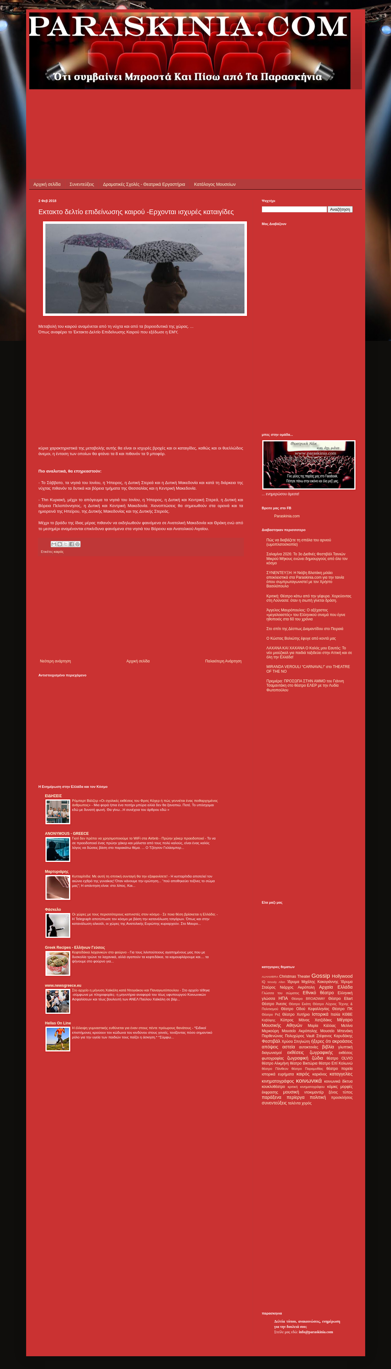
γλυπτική (345, 1047)
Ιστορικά (320, 1014)
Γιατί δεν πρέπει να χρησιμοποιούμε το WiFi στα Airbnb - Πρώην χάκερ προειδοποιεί (138, 838)
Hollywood (342, 976)
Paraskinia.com (287, 516)
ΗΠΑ (283, 998)
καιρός (58, 551)
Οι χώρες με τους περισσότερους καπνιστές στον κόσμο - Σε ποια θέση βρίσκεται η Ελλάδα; (144, 914)
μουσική (291, 1091)
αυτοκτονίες (308, 1047)
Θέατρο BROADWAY (308, 998)
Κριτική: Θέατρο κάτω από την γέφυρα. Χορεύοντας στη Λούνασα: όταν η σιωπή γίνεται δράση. (309, 598)
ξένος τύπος (341, 1092)
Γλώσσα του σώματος (281, 993)
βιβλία (328, 1046)
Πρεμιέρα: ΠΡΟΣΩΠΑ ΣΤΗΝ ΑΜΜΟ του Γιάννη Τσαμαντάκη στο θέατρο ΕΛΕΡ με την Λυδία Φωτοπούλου (305, 685)
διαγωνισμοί (272, 1053)
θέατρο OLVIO (340, 1058)
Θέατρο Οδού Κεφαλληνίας (305, 1009)
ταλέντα (294, 1103)
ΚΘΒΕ (347, 1014)
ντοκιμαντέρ (314, 1092)
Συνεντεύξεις (82, 184)
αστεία (288, 1046)
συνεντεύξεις (274, 1102)
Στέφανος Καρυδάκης (334, 1036)
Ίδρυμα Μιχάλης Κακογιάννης (312, 982)
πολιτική (318, 1097)
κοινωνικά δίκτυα (338, 1081)
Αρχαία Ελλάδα (336, 987)
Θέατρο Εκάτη (300, 1004)
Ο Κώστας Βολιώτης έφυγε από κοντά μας (301, 638)
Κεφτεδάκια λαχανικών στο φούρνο (100, 952)
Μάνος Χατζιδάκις (315, 1020)
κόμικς (332, 1086)
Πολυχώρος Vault (299, 1036)
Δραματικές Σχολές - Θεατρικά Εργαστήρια (144, 184)
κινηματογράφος (278, 1081)
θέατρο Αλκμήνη (275, 1063)
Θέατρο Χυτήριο (296, 1014)
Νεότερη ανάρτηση (55, 661)
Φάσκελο (53, 909)
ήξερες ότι (321, 1041)
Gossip (320, 975)
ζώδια (317, 1058)
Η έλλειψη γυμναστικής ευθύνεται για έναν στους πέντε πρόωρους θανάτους (132, 1028)
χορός (307, 1103)
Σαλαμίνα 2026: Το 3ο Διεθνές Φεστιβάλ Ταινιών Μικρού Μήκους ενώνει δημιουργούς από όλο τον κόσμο (307, 558)
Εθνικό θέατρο (318, 992)
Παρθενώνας (272, 1036)
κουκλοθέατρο (273, 1086)
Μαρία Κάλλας (322, 1025)
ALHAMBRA (270, 976)
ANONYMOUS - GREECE (67, 833)
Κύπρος (287, 1020)
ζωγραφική (297, 1058)
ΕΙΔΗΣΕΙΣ (53, 796)
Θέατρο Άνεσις (274, 1004)
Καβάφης (269, 1020)
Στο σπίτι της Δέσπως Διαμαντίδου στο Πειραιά (305, 629)
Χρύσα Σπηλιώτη (296, 1041)
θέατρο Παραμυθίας (307, 1068)
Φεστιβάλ (271, 1041)
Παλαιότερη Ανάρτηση (223, 661)
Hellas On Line (58, 1023)
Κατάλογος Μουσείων (215, 184)
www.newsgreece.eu (63, 985)
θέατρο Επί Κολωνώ (336, 1063)
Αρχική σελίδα (47, 184)
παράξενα (272, 1097)
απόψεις (270, 1046)
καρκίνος (319, 1074)
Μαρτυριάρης (57, 871)
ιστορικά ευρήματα (278, 1074)
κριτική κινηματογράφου (306, 1087)
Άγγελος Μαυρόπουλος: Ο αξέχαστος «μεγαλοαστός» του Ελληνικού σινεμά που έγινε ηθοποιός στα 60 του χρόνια (306, 614)
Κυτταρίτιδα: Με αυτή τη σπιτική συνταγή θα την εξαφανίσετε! (120, 876)
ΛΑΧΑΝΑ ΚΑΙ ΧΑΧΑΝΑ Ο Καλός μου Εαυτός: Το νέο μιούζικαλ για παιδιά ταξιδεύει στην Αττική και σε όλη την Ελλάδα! (309, 652)
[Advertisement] (152, 103)
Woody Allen (276, 982)
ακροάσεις (342, 1041)
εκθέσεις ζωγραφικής (310, 1052)
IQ (263, 982)
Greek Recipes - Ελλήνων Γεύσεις (75, 947)
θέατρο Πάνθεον (275, 1068)
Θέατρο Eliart (340, 998)
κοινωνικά (309, 1080)
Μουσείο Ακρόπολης (299, 1031)
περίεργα (295, 1097)
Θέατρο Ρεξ (271, 1014)
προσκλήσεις (341, 1097)
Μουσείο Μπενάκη (336, 1031)
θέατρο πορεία (339, 1068)
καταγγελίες (341, 1073)
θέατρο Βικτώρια (303, 1063)
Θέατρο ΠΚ (342, 1009)
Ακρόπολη (306, 987)
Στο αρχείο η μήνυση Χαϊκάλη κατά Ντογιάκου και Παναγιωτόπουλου (126, 990)
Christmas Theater (294, 976)
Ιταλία (335, 1014)
